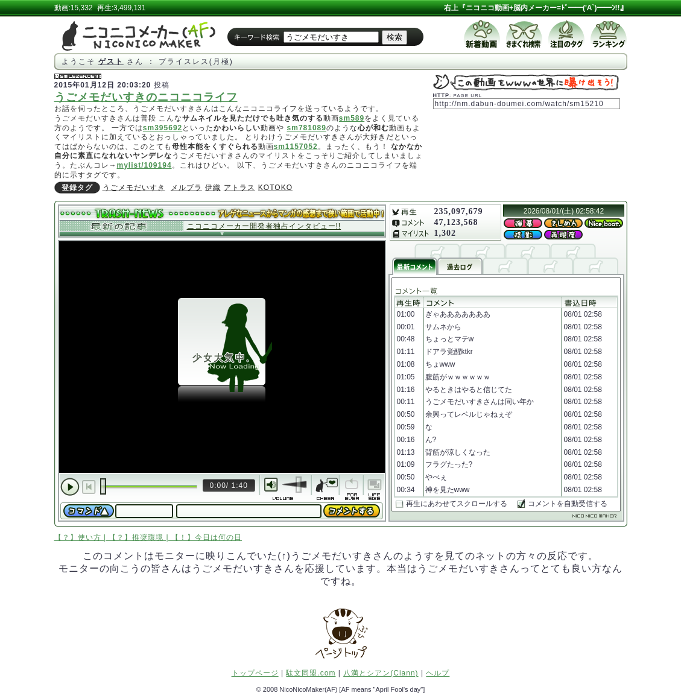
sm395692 (162, 128)
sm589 (351, 118)
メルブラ (186, 187)
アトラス (239, 187)
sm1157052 (296, 146)
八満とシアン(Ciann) (380, 673)
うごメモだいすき (134, 187)
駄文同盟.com (310, 673)
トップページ (255, 673)
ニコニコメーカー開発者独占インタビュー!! (264, 226)
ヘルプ (437, 673)
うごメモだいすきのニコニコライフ (146, 97)
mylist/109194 (144, 165)
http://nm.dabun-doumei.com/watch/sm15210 (519, 104)
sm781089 (306, 128)
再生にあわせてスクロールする (456, 503)
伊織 (213, 187)
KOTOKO (275, 187)
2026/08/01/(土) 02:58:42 (564, 211)
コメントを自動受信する (567, 503)
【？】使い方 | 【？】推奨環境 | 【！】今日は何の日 (148, 537)
